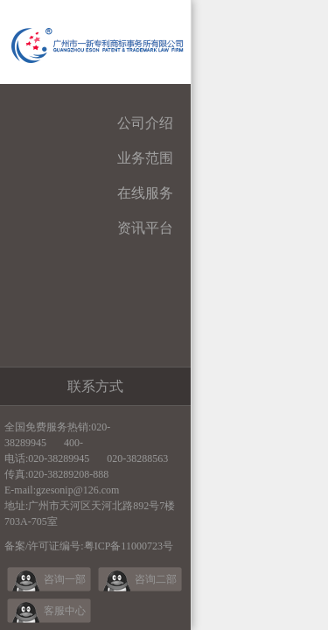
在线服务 (145, 193)
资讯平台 (145, 227)
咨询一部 (65, 579)
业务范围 (145, 157)
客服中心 (65, 611)
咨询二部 (156, 579)
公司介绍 (145, 123)
